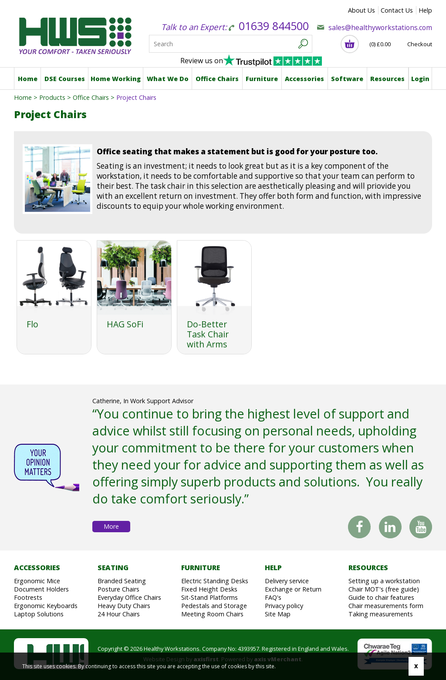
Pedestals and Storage (214, 606)
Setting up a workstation (384, 581)
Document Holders (41, 589)
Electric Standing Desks (214, 581)
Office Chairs (217, 79)
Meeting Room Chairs (212, 614)
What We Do (168, 79)
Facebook (359, 526)
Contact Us (397, 10)
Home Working (116, 79)
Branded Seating (122, 581)
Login (420, 79)
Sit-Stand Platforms (209, 597)
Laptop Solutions (39, 614)
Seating (113, 567)
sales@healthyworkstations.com (380, 27)
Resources (387, 79)
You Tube (420, 528)
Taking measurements (380, 614)
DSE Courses (64, 79)
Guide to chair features (381, 597)
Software (347, 79)
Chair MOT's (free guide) (383, 589)
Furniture (262, 79)
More (111, 526)
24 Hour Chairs (119, 614)
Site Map (278, 614)
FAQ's (273, 597)
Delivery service (287, 581)
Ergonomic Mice (37, 581)
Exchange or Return (293, 589)
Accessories (304, 79)
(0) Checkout (400, 44)
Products (52, 97)
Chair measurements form (385, 606)
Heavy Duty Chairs (124, 606)
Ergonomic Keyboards (46, 606)
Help (425, 10)
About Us (361, 10)
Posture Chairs (118, 589)
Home (27, 79)
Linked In (390, 528)
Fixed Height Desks (209, 589)
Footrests (28, 597)
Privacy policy (284, 606)
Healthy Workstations (74, 34)
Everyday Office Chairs (129, 597)
